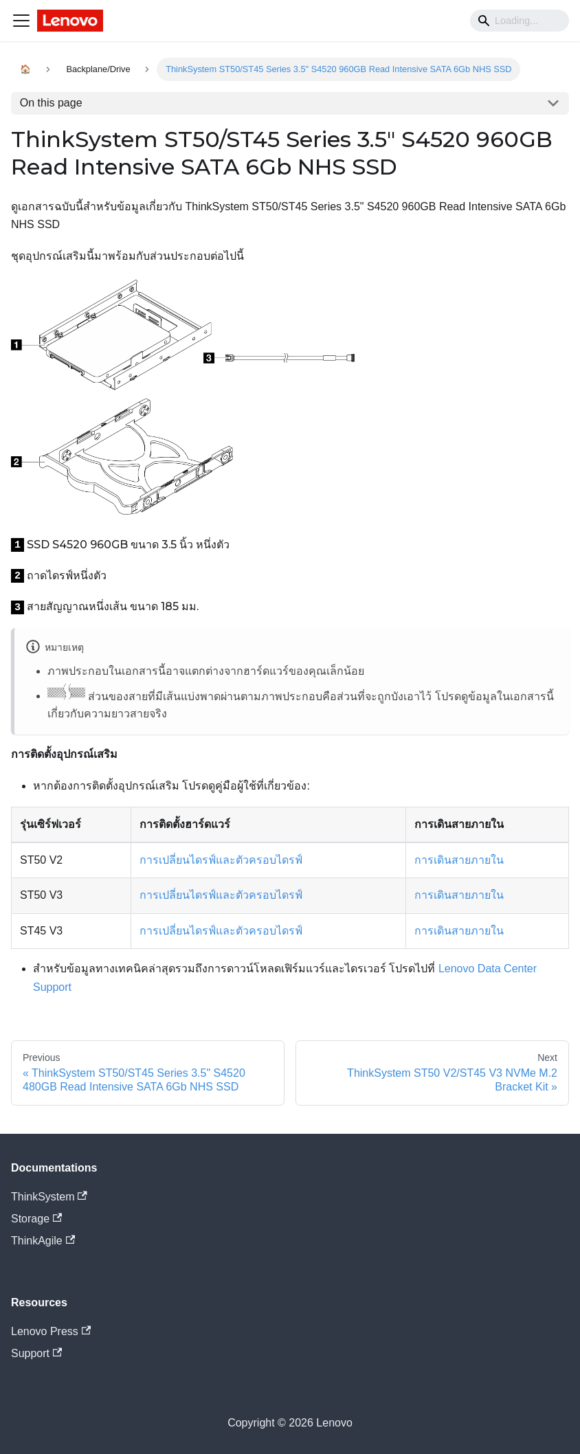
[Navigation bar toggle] (21, 20)
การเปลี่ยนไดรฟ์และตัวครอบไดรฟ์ (221, 860)
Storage (36, 1218)
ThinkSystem (49, 1197)
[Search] (519, 21)
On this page (51, 103)
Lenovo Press (51, 1331)
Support (36, 1353)
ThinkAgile (43, 1240)
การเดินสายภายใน (459, 860)
